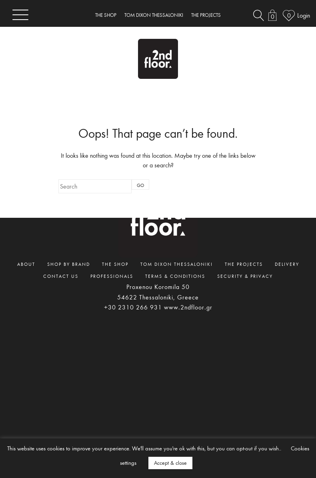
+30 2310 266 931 (133, 307)
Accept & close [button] (170, 462)
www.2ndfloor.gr (188, 307)
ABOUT (26, 264)
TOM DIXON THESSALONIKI (153, 15)
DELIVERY (287, 264)
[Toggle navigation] (20, 14)
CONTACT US (60, 276)
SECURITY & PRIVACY (245, 276)
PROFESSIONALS (111, 276)
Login (303, 15)
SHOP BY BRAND (68, 264)
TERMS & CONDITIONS (175, 276)
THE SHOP (105, 15)
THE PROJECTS (206, 15)
